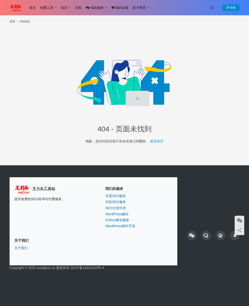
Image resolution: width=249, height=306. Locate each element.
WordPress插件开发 (120, 226)
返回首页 (156, 141)
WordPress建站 (117, 214)
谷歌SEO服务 (115, 202)
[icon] (191, 235)
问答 (78, 8)
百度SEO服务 (115, 196)
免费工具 (46, 8)
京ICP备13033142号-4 (87, 268)
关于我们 (21, 248)
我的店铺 (119, 7)
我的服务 (95, 7)
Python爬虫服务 (117, 220)
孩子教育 (139, 8)
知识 (64, 8)
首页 (32, 8)
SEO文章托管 (115, 208)
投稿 (231, 7)
